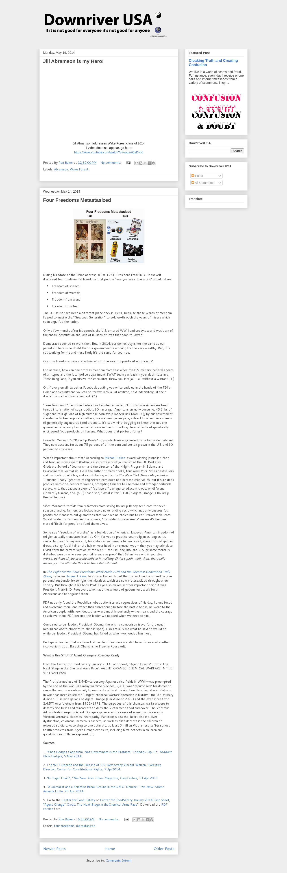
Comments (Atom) (119, 860)
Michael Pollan (115, 458)
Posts (197, 176)
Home (109, 848)
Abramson (61, 169)
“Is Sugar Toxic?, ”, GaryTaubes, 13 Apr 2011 (102, 778)
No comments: (111, 162)
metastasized (85, 826)
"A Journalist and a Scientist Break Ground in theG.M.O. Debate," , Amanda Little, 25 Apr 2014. (103, 789)
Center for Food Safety (78, 800)
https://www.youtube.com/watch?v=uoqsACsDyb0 (109, 152)
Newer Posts (54, 848)
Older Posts (164, 848)
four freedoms (64, 826)
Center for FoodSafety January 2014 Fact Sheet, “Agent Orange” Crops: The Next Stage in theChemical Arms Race (106, 802)
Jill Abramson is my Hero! (73, 61)
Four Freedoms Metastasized (77, 200)
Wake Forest (79, 169)
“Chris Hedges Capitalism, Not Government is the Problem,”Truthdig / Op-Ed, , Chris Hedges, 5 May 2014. (107, 754)
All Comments (202, 183)
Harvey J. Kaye (76, 576)
